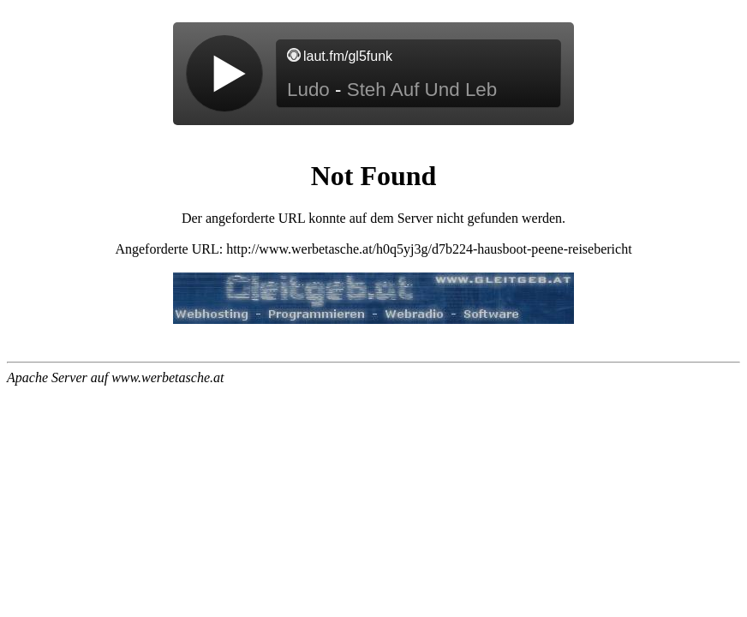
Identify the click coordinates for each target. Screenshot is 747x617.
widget (373, 82)
